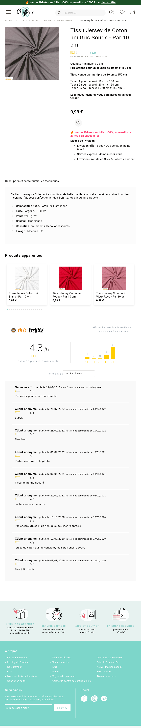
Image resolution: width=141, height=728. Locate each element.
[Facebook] (84, 698)
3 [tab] (11, 309)
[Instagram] (94, 698)
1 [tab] (7, 309)
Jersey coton (64, 20)
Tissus (23, 20)
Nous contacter (60, 662)
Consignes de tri (16, 681)
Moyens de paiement (63, 676)
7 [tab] (19, 309)
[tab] (32, 181)
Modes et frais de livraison (22, 676)
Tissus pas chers (106, 676)
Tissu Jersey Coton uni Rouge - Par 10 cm (67, 295)
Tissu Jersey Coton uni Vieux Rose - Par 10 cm (110, 295)
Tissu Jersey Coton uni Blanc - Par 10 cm (23, 295)
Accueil (9, 20)
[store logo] (25, 12)
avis (93, 53)
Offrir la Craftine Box (108, 662)
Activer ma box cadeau (110, 667)
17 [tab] (39, 309)
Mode (35, 20)
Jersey (47, 20)
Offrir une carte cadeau (110, 657)
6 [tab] (17, 309)
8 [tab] (21, 309)
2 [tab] (9, 309)
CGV (10, 671)
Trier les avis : (54, 373)
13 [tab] (31, 309)
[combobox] (78, 12)
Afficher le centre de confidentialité (71, 681)
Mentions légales (61, 657)
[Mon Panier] (132, 12)
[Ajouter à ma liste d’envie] (78, 123)
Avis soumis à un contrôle (115, 331)
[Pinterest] (104, 699)
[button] (111, 12)
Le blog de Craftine (18, 662)
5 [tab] (15, 309)
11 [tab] (27, 309)
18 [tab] (41, 309)
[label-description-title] (32, 181)
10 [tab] (25, 309)
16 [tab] (37, 309)
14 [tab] (33, 309)
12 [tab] (29, 309)
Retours (56, 671)
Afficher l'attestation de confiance (111, 327)
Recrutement (14, 667)
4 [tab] (13, 309)
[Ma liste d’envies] (122, 12)
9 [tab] (23, 309)
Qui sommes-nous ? (18, 657)
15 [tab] (35, 309)
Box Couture (104, 671)
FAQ (54, 667)
